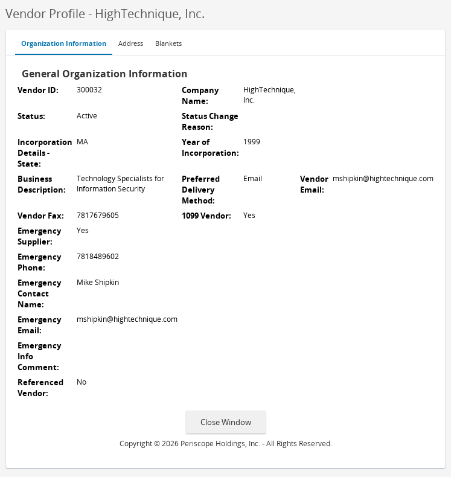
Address (130, 43)
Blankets (168, 43)
